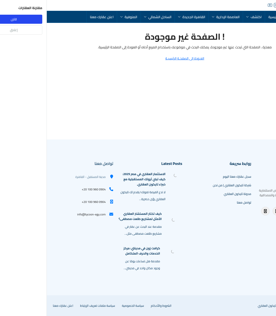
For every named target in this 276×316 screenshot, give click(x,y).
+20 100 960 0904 (47, 189)
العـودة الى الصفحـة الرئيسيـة (138, 58)
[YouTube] (241, 211)
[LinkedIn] (253, 211)
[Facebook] (218, 211)
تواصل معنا (197, 202)
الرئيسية (227, 17)
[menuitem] (21, 5)
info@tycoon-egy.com (44, 214)
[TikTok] (235, 219)
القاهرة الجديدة (147, 17)
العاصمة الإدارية (181, 17)
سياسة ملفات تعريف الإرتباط (50, 305)
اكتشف (209, 17)
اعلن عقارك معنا (55, 17)
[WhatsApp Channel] (247, 219)
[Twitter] (264, 211)
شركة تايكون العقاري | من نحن (185, 185)
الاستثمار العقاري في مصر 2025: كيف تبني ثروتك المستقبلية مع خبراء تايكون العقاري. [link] (97, 179)
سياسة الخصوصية (86, 305)
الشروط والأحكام (114, 305)
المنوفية (84, 17)
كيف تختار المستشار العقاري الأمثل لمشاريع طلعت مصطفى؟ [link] (93, 216)
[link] (128, 175)
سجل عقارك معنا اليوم (190, 176)
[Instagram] (230, 211)
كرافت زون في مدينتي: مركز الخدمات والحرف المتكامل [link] (95, 250)
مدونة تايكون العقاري (190, 194)
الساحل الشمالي (113, 17)
